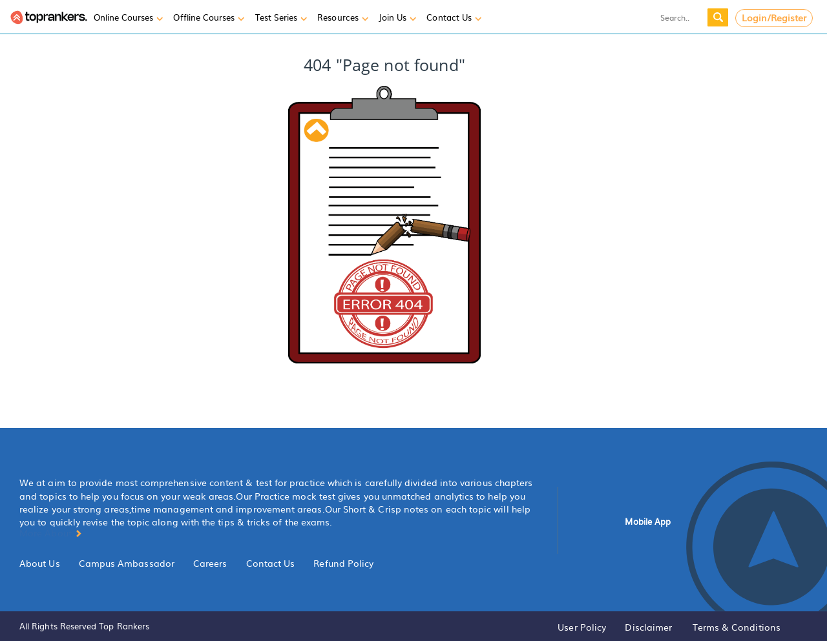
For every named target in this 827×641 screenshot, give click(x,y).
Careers (210, 563)
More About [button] (50, 532)
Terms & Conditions (736, 626)
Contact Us (270, 563)
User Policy (582, 626)
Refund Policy (343, 563)
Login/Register (774, 17)
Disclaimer (648, 626)
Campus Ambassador (126, 563)
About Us (39, 563)
